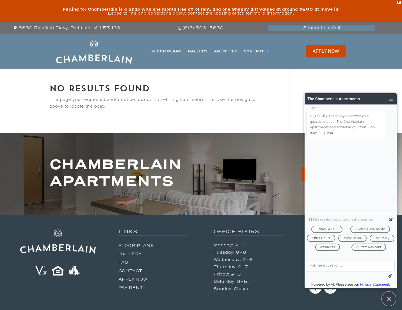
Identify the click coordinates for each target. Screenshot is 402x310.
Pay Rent (130, 288)
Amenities (225, 51)
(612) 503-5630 (202, 28)
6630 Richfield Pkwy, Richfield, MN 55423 (69, 28)
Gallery (198, 51)
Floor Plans (166, 51)
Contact (254, 51)
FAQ (123, 263)
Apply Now (326, 51)
